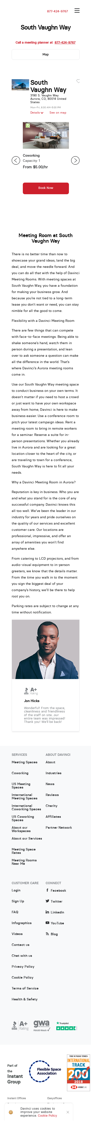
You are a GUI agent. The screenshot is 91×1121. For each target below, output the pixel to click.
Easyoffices (54, 1098)
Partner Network (59, 828)
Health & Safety (25, 999)
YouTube (55, 923)
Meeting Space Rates (24, 851)
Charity (52, 806)
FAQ (15, 912)
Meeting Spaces (24, 762)
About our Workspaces (21, 829)
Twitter (54, 901)
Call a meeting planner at (45, 42)
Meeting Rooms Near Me (24, 862)
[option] (45, 160)
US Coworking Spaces (23, 818)
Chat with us (22, 956)
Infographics (22, 923)
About (50, 762)
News (50, 784)
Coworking (20, 773)
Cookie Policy (22, 978)
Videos (17, 934)
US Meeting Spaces (21, 785)
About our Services (27, 839)
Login (16, 890)
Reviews (52, 795)
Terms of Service (25, 988)
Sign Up (18, 901)
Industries (53, 773)
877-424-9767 (57, 11)
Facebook (56, 891)
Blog (52, 934)
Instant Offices (16, 1098)
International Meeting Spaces (24, 796)
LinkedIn (55, 912)
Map (45, 54)
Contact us (20, 945)
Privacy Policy (23, 967)
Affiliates (53, 817)
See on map (58, 112)
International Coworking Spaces (26, 807)
